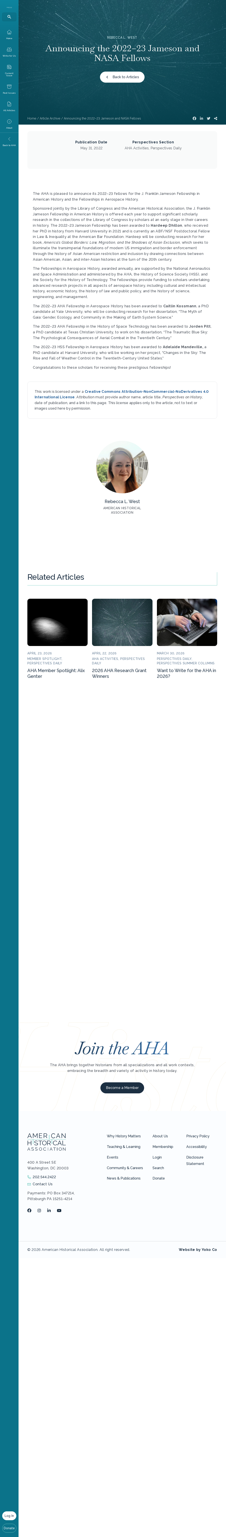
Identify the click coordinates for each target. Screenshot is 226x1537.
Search (158, 1168)
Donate (9, 1528)
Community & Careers (125, 1168)
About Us (160, 1136)
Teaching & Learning (123, 1147)
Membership (163, 1147)
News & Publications (124, 1178)
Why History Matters (124, 1136)
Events (112, 1157)
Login (157, 1157)
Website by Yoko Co (198, 1250)
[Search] (9, 17)
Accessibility (196, 1147)
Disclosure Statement (195, 1160)
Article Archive (50, 118)
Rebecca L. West (122, 37)
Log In (9, 1516)
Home (31, 118)
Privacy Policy (197, 1136)
